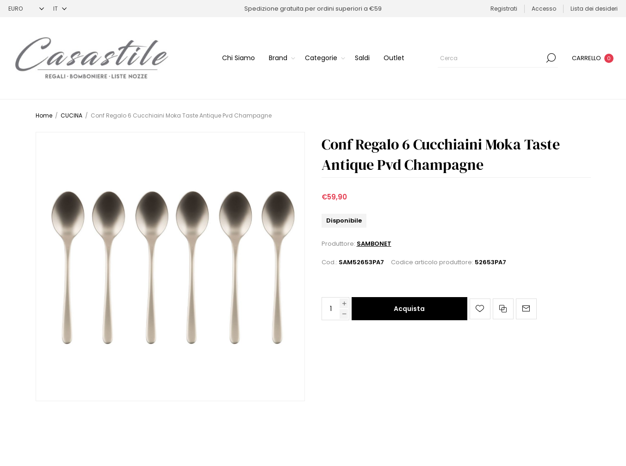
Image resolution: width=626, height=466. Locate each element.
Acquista (409, 308)
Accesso (544, 8)
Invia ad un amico (526, 308)
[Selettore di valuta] (26, 8)
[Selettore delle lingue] (60, 8)
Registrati (503, 8)
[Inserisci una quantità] (331, 309)
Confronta (503, 308)
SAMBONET (374, 243)
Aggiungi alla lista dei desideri (480, 308)
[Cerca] (498, 58)
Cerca (551, 58)
